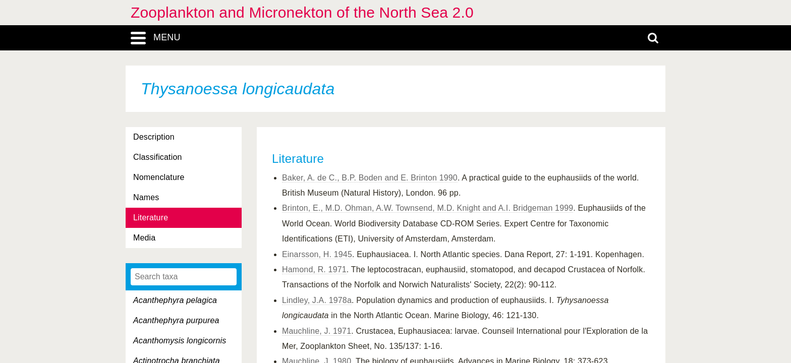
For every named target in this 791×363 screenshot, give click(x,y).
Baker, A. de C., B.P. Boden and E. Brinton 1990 (370, 177)
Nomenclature (159, 177)
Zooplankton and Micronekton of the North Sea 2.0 (302, 12)
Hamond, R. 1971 (314, 269)
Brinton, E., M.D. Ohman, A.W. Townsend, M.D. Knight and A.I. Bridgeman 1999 (427, 208)
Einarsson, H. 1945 (317, 254)
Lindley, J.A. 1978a (317, 300)
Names (146, 197)
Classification (157, 157)
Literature (150, 217)
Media (144, 237)
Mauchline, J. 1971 (316, 331)
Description (154, 137)
